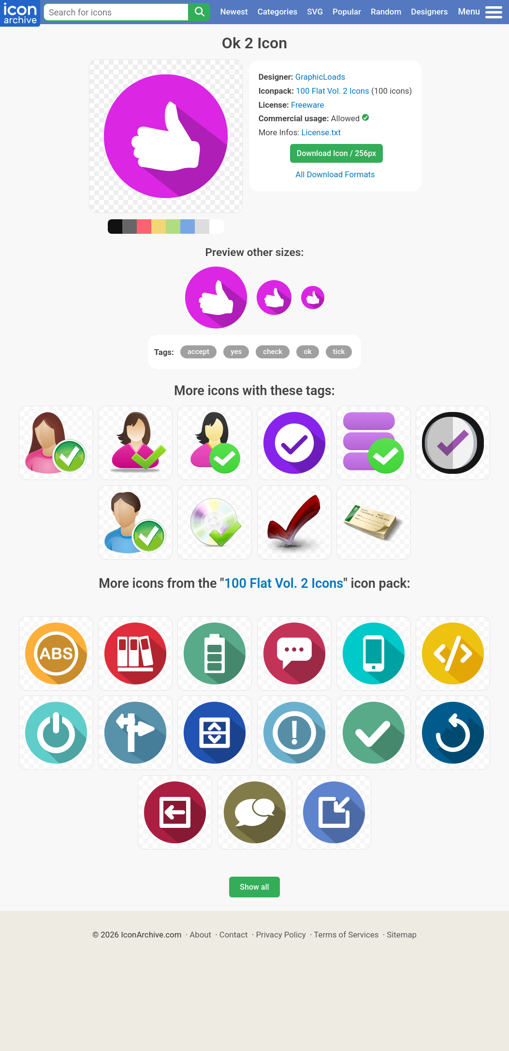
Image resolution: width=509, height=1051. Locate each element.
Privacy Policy (280, 934)
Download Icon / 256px (336, 153)
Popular (347, 11)
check (272, 351)
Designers (429, 11)
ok (307, 351)
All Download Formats (335, 174)
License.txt (321, 132)
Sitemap (402, 934)
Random (386, 11)
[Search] (199, 12)
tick (339, 351)
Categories (278, 11)
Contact (233, 934)
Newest (233, 11)
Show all (254, 887)
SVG (315, 11)
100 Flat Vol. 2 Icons (332, 91)
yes (236, 351)
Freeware (307, 105)
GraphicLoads (320, 77)
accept (198, 351)
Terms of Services (346, 934)
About (200, 934)
